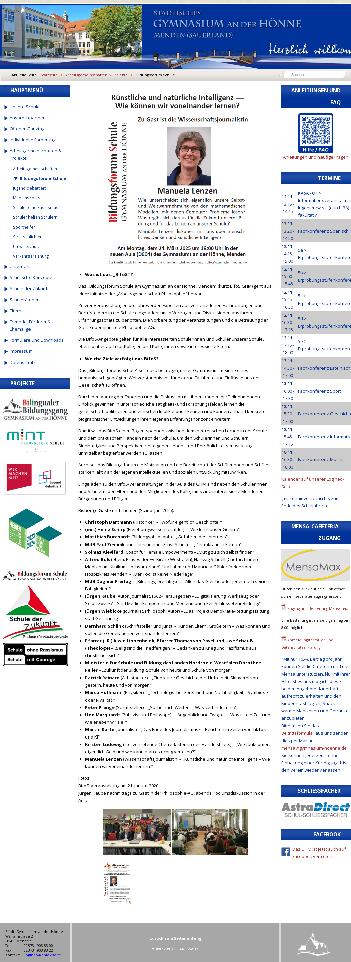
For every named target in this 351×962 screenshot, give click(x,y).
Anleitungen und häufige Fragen (315, 157)
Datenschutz (23, 362)
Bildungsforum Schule (43, 178)
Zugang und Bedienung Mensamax (317, 608)
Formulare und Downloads (37, 340)
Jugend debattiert (29, 188)
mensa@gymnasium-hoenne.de (314, 748)
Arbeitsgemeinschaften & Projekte (35, 154)
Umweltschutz (26, 246)
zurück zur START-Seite (175, 948)
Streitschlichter (27, 236)
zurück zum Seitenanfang (175, 938)
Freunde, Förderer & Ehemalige (30, 325)
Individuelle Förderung (32, 140)
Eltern (15, 311)
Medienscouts (26, 197)
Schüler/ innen (25, 300)
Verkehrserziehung (31, 256)
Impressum (21, 351)
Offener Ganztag (27, 129)
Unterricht (20, 266)
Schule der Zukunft (29, 288)
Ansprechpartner (27, 118)
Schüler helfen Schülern (35, 217)
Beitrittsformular (297, 733)
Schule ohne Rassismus (35, 207)
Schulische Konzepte (31, 277)
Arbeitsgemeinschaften (35, 168)
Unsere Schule (25, 107)
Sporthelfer (24, 227)
